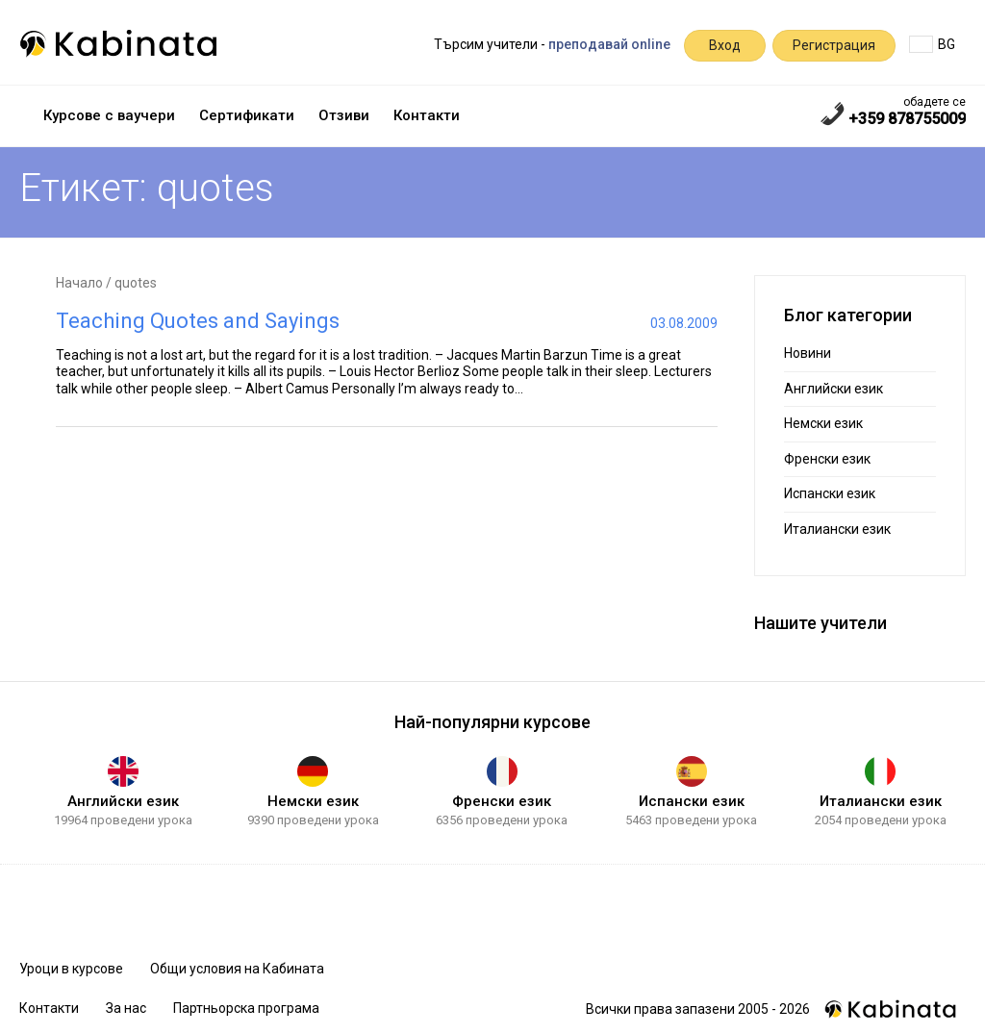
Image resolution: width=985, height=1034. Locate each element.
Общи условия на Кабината (237, 968)
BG (932, 44)
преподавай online (609, 44)
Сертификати (246, 115)
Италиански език (837, 529)
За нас (126, 1008)
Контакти (426, 115)
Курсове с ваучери (109, 115)
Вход (725, 45)
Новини (807, 353)
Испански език (829, 493)
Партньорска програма (246, 1008)
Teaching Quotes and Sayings (198, 321)
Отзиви (343, 115)
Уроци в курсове (71, 968)
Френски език (827, 459)
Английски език (833, 388)
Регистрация (834, 45)
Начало (79, 282)
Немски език (823, 423)
